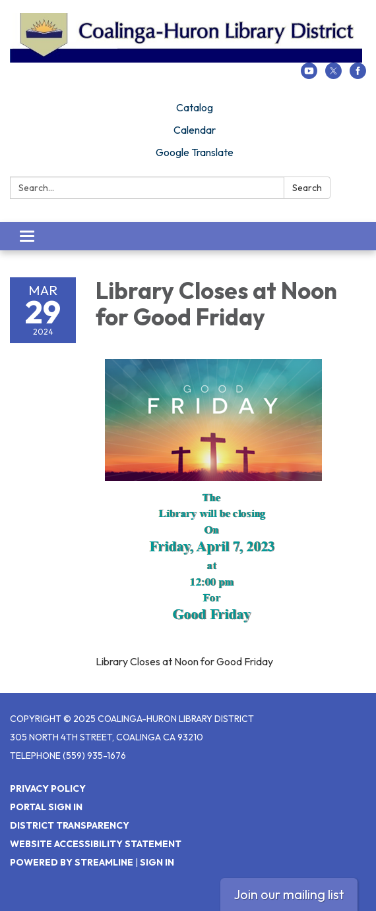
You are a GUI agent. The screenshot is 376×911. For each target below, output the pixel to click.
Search (307, 188)
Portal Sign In (46, 807)
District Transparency (69, 825)
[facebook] (358, 75)
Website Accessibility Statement (95, 844)
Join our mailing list (289, 894)
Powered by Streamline (71, 862)
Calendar (194, 129)
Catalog (194, 107)
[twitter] (333, 75)
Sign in (157, 862)
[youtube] (309, 75)
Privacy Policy (48, 788)
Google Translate (195, 152)
